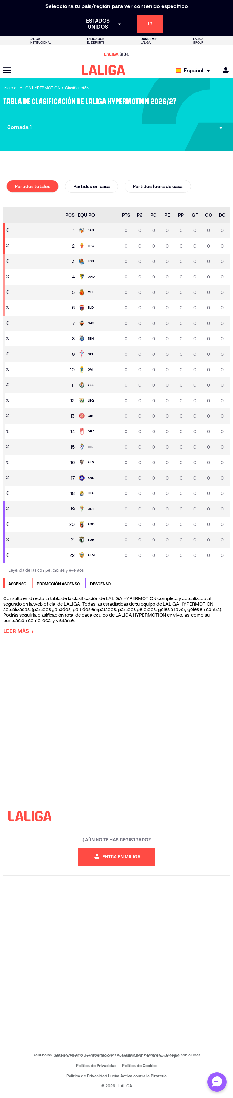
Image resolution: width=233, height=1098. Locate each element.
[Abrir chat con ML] (217, 1082)
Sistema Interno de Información (83, 1055)
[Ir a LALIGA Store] (116, 54)
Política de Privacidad (96, 1066)
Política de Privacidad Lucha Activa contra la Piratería (116, 1076)
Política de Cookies (139, 1066)
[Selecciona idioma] (194, 70)
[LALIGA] (103, 70)
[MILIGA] (223, 70)
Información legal (163, 1055)
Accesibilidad (129, 1055)
